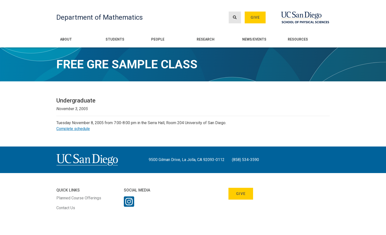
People (157, 39)
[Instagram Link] (129, 205)
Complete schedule (73, 128)
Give (255, 17)
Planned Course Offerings (78, 198)
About (66, 39)
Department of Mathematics (99, 17)
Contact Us (65, 208)
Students (115, 39)
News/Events (254, 39)
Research (205, 39)
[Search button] (235, 18)
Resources (298, 39)
